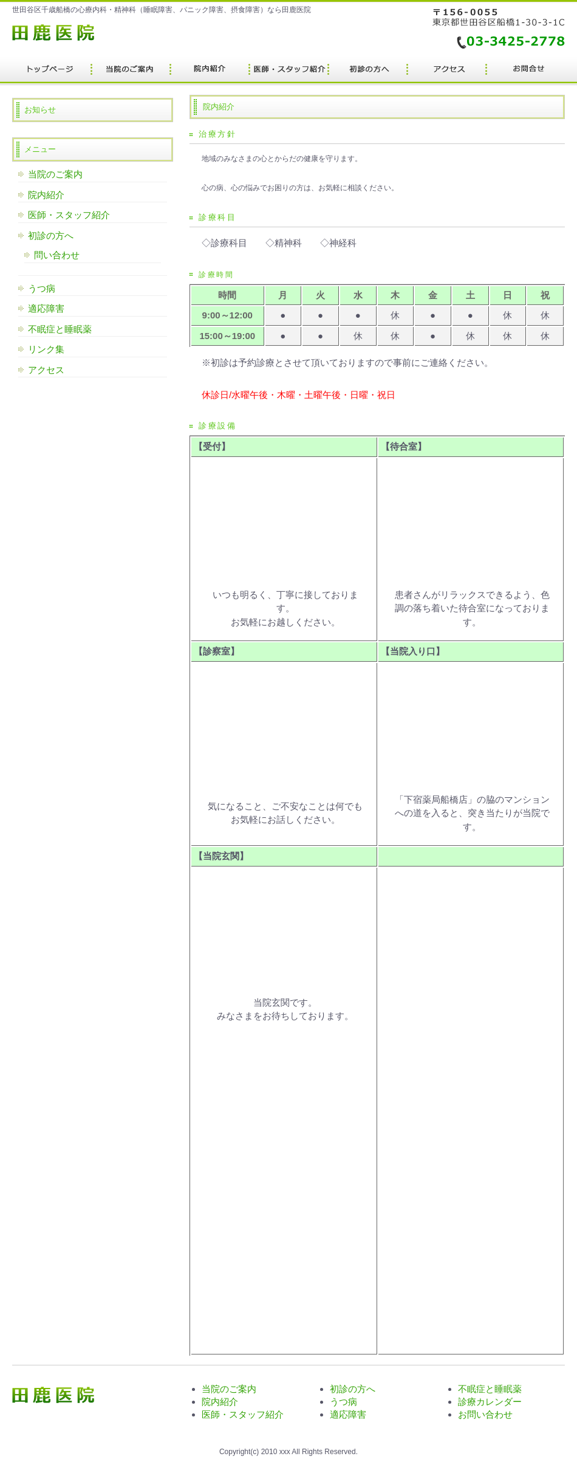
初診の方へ (50, 235)
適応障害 (46, 308)
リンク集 (46, 349)
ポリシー (446, 72)
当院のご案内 (55, 174)
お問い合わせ (485, 1414)
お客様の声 (367, 72)
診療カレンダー (490, 1401)
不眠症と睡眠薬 (60, 329)
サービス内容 (209, 72)
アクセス (46, 370)
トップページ (51, 72)
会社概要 (525, 72)
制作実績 (288, 72)
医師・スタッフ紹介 (69, 215)
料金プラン (130, 72)
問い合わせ (57, 255)
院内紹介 (46, 195)
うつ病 (41, 288)
